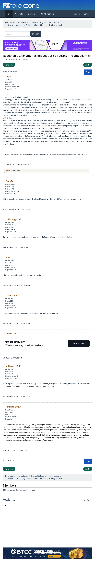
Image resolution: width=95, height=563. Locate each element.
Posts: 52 (8, 82)
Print (88, 72)
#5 (4, 323)
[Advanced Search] (43, 34)
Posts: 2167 (9, 412)
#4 (4, 285)
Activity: (9, 499)
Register (76, 14)
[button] (88, 72)
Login (87, 14)
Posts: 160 (9, 301)
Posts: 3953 (9, 187)
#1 (4, 165)
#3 (4, 247)
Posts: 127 (9, 225)
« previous (9, 65)
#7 (4, 450)
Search (35, 34)
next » (87, 65)
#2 (4, 209)
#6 (4, 358)
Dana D (11, 171)
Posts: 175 (9, 263)
